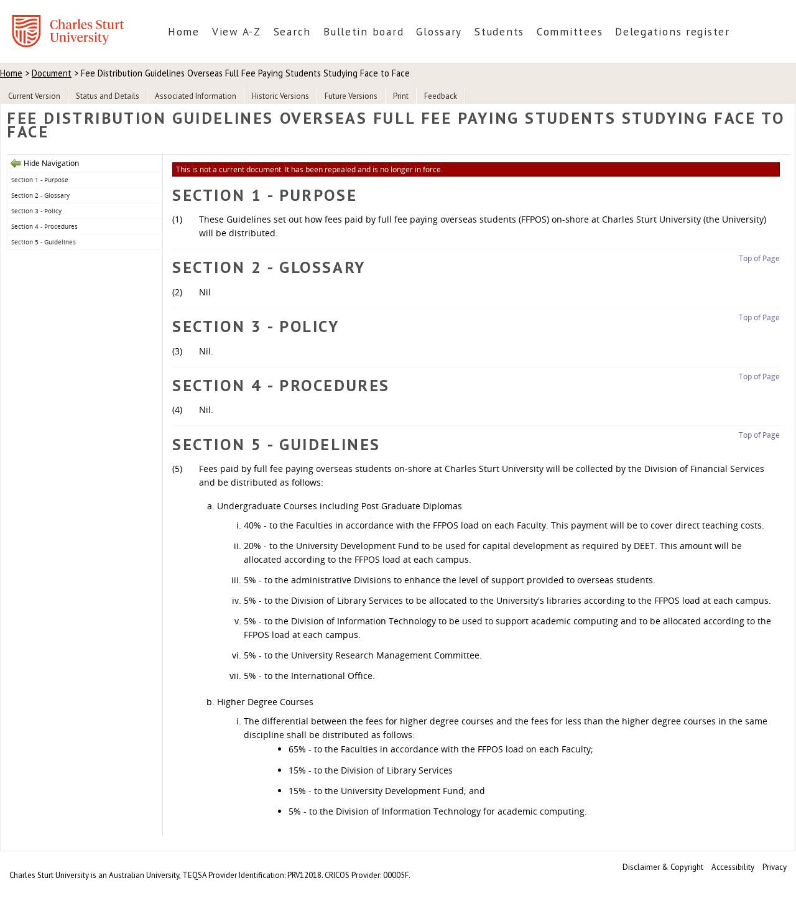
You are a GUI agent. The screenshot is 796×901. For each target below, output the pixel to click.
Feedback (440, 96)
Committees (570, 31)
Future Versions (351, 96)
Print (401, 96)
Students (499, 31)
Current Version (34, 96)
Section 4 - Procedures (44, 226)
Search (292, 31)
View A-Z (236, 31)
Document (52, 73)
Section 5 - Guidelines (43, 242)
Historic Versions (280, 96)
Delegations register (672, 31)
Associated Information (195, 96)
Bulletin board (363, 31)
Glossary (439, 31)
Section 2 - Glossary (40, 195)
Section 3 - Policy (36, 210)
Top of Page (759, 258)
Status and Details (107, 96)
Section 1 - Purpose (39, 179)
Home (184, 31)
